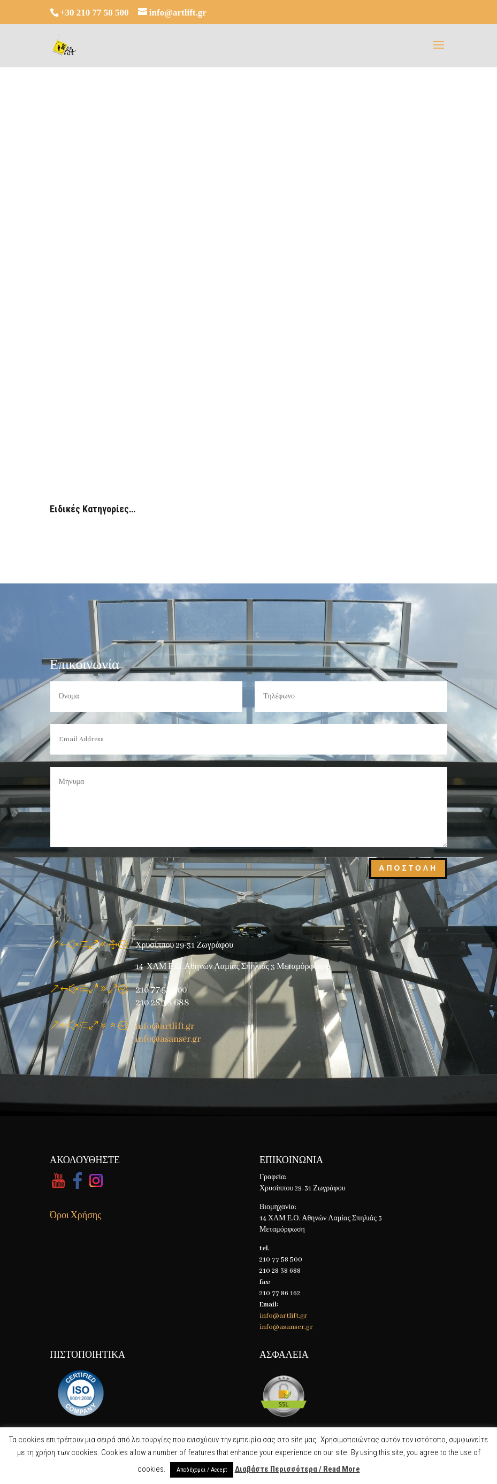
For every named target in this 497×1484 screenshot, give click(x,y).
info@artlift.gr (164, 1026)
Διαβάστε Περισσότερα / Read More (297, 1469)
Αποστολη (408, 868)
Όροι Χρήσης (75, 1215)
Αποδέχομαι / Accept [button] (202, 1469)
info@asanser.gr (168, 1039)
